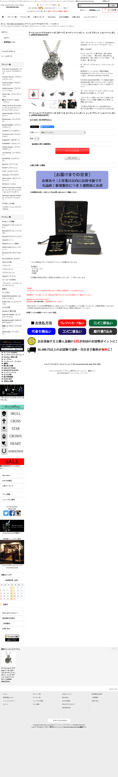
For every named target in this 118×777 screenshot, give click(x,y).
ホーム (5, 694)
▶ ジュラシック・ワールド (11, 361)
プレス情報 (6, 494)
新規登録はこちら (94, 10)
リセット (114, 648)
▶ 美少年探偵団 (7, 377)
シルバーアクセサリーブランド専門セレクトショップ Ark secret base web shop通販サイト (59, 727)
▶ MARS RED (7, 379)
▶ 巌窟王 (5, 363)
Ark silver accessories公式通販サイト (12, 533)
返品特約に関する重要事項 (41, 144)
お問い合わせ (72, 158)
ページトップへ (113, 689)
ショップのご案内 (8, 500)
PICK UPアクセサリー (10, 613)
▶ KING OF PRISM (9, 368)
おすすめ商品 (7, 481)
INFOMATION (66, 707)
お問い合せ (6, 629)
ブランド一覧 (37, 694)
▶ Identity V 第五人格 (9, 357)
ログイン (82, 10)
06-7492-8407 (39, 301)
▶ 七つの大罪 (6, 374)
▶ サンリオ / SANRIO (9, 352)
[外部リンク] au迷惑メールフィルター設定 (41, 312)
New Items (6, 475)
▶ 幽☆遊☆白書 (7, 366)
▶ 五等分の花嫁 (7, 381)
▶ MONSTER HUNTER (10, 370)
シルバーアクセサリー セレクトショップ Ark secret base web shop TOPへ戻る (72, 364)
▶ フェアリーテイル (9, 372)
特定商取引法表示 (8, 618)
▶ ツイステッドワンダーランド (13, 355)
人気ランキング (7, 486)
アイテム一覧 (37, 697)
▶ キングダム (6, 359)
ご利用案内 (6, 623)
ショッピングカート (9, 701)
